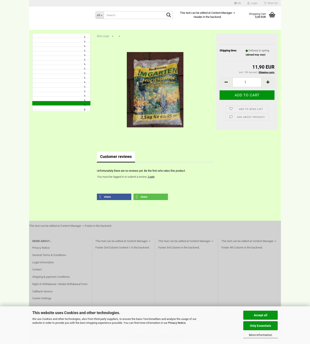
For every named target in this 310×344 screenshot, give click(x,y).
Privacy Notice (177, 322)
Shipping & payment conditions (51, 279)
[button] (237, 3)
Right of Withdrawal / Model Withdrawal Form (59, 286)
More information (260, 335)
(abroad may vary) (255, 57)
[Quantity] (247, 84)
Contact (37, 272)
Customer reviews (116, 159)
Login (151, 179)
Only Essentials (260, 325)
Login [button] (252, 3)
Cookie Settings (41, 300)
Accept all (260, 315)
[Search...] (99, 15)
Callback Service (42, 293)
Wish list (271, 3)
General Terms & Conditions (49, 257)
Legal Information (43, 264)
